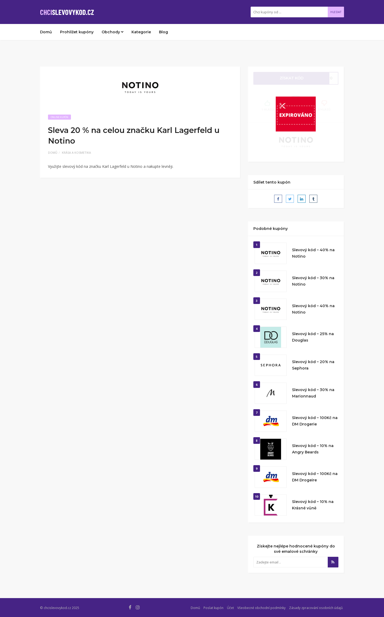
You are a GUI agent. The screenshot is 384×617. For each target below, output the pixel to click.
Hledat (335, 12)
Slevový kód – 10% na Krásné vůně (313, 504)
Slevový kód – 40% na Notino (313, 253)
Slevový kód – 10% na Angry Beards (313, 448)
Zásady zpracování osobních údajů (316, 608)
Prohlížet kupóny (77, 32)
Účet (230, 608)
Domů (46, 32)
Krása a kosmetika (76, 153)
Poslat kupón (213, 608)
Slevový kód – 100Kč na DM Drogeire (315, 476)
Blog (163, 32)
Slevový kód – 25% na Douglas (313, 337)
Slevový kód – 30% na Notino (313, 281)
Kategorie (141, 32)
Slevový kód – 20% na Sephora (313, 365)
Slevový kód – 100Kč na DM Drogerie (315, 421)
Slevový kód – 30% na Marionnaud (313, 393)
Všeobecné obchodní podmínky (261, 608)
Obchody (112, 32)
